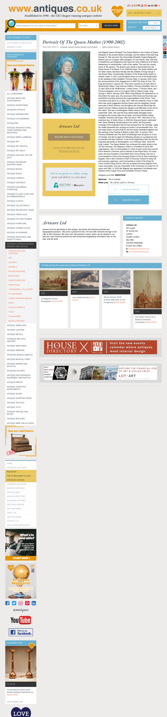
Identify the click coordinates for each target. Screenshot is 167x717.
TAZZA (11, 312)
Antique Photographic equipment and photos (19, 376)
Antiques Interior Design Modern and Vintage (20, 245)
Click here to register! (19, 43)
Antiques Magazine (17, 484)
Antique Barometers (18, 114)
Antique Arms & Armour (19, 137)
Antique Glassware (17, 232)
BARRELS (12, 267)
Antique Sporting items (19, 398)
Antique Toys (14, 407)
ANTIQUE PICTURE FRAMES (19, 219)
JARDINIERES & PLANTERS (20, 289)
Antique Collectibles (18, 205)
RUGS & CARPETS (16, 307)
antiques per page (137, 23)
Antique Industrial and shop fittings (19, 238)
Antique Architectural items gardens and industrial (19, 130)
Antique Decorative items (20, 210)
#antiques (21, 609)
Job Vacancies (14, 517)
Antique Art (13, 142)
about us (11, 513)
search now (111, 25)
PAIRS (11, 303)
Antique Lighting (15, 330)
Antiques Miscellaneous (20, 355)
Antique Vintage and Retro (17, 413)
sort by (132, 27)
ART (10, 258)
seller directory (16, 496)
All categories (15, 94)
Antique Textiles (15, 403)
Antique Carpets (15, 178)
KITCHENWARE (15, 294)
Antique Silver (14, 394)
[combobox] (88, 25)
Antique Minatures (16, 346)
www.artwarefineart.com (139, 252)
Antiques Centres (16, 500)
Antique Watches (16, 419)
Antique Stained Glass (18, 228)
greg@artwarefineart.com (139, 249)
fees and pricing (15, 505)
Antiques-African (16, 110)
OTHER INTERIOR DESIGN (20, 298)
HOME (9, 463)
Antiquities (12, 123)
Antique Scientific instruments (16, 388)
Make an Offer (131, 189)
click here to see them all (69, 151)
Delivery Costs (131, 200)
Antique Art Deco (16, 151)
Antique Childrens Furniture (16, 188)
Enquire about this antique (69, 137)
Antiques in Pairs (16, 371)
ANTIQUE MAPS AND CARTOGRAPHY (16, 99)
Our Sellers (13, 492)
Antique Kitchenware (18, 119)
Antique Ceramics (16, 183)
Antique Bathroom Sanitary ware (16, 163)
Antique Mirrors (15, 350)
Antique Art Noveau (17, 146)
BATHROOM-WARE (16, 271)
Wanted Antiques (16, 488)
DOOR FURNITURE (16, 280)
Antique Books (14, 169)
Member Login (14, 47)
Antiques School (16, 480)
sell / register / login (139, 13)
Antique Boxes (14, 174)
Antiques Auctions (16, 468)
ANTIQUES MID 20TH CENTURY (16, 340)
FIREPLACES (14, 285)
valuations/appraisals (18, 525)
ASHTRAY (12, 262)
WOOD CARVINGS (16, 321)
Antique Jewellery (17, 325)
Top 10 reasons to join (19, 476)
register (11, 472)
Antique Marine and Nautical (17, 365)
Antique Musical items (18, 359)
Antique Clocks (15, 201)
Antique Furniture (16, 223)
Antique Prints (15, 382)
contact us (13, 521)
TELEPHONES (14, 316)
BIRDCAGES (13, 276)
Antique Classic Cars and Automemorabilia (20, 195)
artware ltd (69, 126)
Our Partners (14, 509)
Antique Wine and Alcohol (20, 423)
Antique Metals (15, 334)
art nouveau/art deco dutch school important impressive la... (21, 692)
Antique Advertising (17, 105)
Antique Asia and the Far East (19, 156)
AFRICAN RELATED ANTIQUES (16, 252)
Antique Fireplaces (17, 214)
